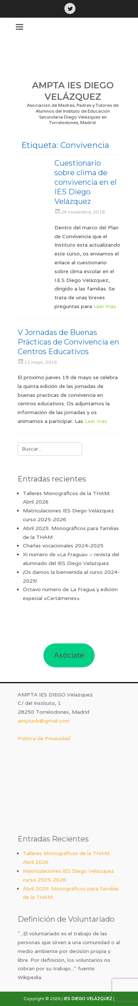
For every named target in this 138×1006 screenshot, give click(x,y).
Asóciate (69, 655)
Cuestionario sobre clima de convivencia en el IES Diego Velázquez (85, 182)
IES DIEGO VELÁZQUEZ (88, 998)
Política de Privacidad (44, 738)
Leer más (104, 306)
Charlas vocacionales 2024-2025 (63, 545)
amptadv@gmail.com (44, 720)
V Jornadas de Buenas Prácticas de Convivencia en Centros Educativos (68, 342)
